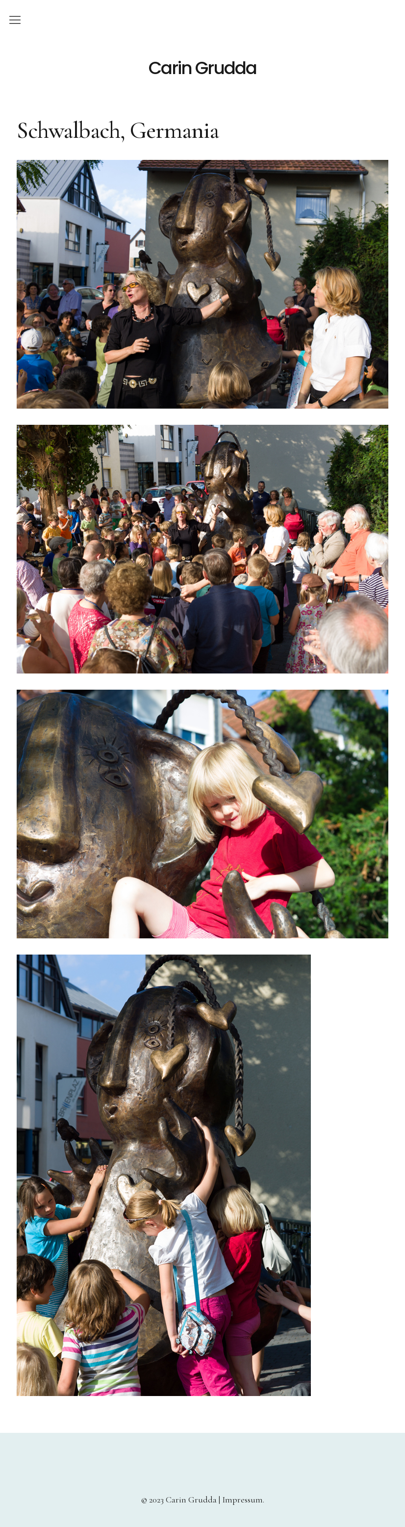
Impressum (242, 1499)
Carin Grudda (202, 68)
